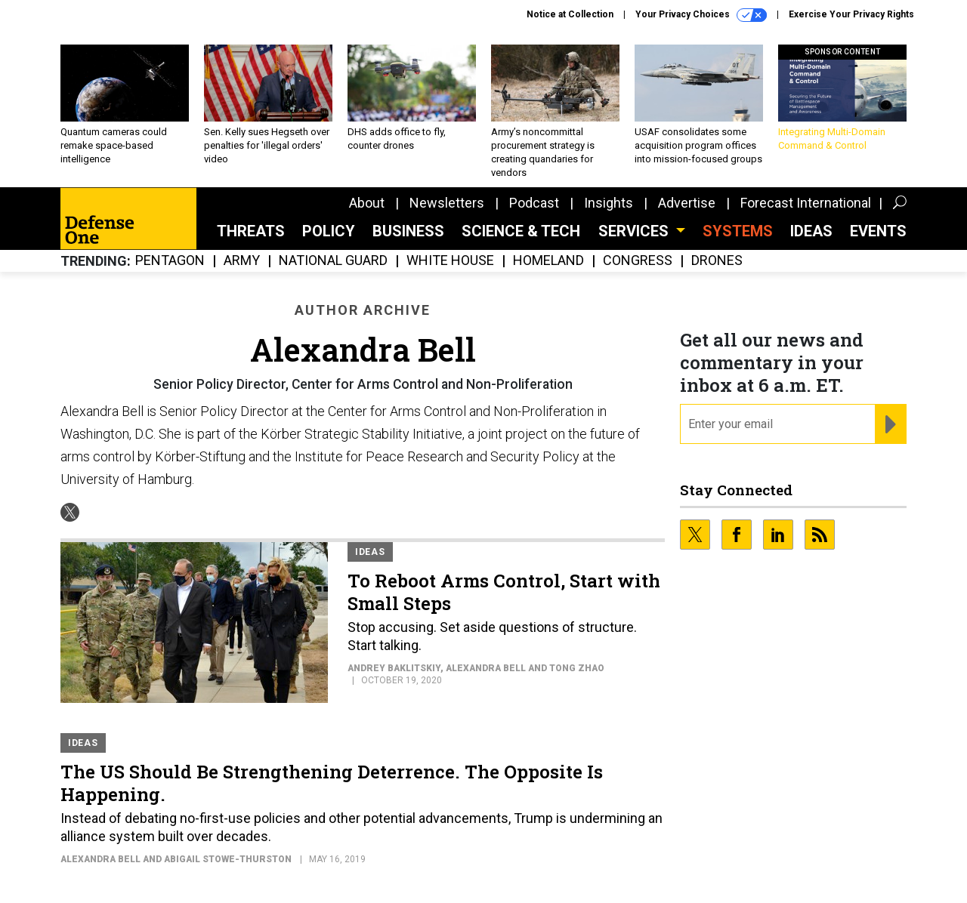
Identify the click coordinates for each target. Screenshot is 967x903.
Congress (637, 261)
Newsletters (446, 203)
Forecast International (805, 203)
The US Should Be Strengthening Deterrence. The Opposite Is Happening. (331, 783)
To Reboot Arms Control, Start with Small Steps (504, 592)
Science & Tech (521, 231)
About (367, 203)
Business (408, 231)
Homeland (548, 261)
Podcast (534, 203)
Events (878, 231)
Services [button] (635, 231)
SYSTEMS (738, 231)
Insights (608, 203)
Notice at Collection (570, 14)
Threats (251, 231)
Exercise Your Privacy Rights (851, 14)
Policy (328, 231)
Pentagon (170, 261)
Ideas (811, 231)
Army (242, 261)
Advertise (686, 203)
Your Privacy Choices (701, 15)
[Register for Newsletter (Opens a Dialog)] (890, 424)
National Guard (333, 261)
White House (450, 261)
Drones (717, 261)
